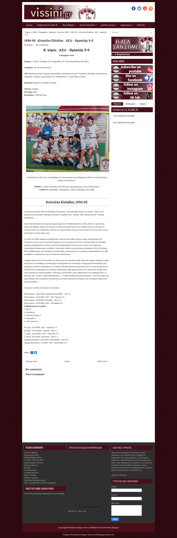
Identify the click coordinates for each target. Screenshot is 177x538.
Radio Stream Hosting (54, 494)
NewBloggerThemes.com (104, 535)
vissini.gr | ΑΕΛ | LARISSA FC (87, 528)
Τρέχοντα (117, 104)
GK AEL (27, 468)
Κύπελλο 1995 (63, 32)
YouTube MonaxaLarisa (34, 480)
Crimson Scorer (31, 473)
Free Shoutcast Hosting (34, 494)
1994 (34, 32)
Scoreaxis (130, 116)
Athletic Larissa (31, 478)
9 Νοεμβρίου (43, 32)
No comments (42, 45)
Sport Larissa (30, 475)
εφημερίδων (95, 507)
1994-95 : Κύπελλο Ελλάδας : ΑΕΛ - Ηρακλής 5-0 (58, 40)
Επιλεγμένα (130, 104)
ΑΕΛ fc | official (30, 453)
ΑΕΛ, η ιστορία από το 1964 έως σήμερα (40, 483)
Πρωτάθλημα (69, 24)
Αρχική (29, 25)
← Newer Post (30, 361)
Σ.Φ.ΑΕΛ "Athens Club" (34, 460)
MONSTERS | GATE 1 (33, 458)
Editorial (141, 25)
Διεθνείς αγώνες (109, 24)
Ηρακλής (52, 32)
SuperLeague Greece (33, 463)
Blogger (115, 528)
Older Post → (103, 361)
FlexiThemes (75, 535)
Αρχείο (142, 104)
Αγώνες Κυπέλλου (88, 24)
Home (67, 361)
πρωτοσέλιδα (84, 507)
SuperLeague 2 (31, 465)
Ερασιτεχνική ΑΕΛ (31, 455)
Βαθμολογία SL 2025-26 (47, 25)
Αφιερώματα (127, 24)
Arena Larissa (30, 470)
